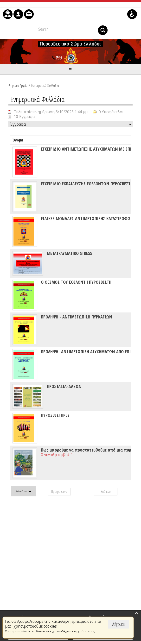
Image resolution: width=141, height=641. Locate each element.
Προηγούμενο (59, 491)
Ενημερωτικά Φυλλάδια (45, 85)
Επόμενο (106, 491)
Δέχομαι (118, 624)
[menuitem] (7, 14)
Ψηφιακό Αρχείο (17, 85)
